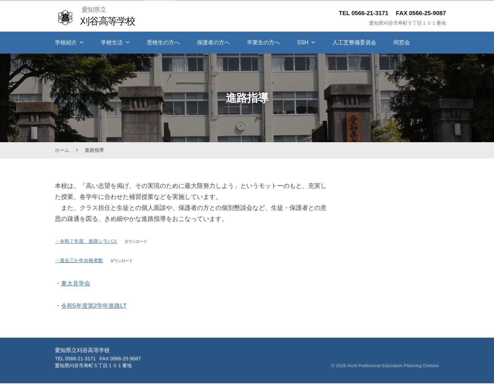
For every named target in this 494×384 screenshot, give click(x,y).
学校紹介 (66, 42)
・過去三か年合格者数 (79, 261)
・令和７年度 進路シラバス (86, 241)
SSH (302, 42)
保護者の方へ (213, 42)
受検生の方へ (163, 42)
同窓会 (401, 42)
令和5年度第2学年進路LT (95, 306)
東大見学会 (76, 284)
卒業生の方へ (263, 42)
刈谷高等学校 (108, 20)
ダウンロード (137, 241)
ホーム (62, 150)
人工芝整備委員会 (354, 42)
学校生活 (112, 42)
